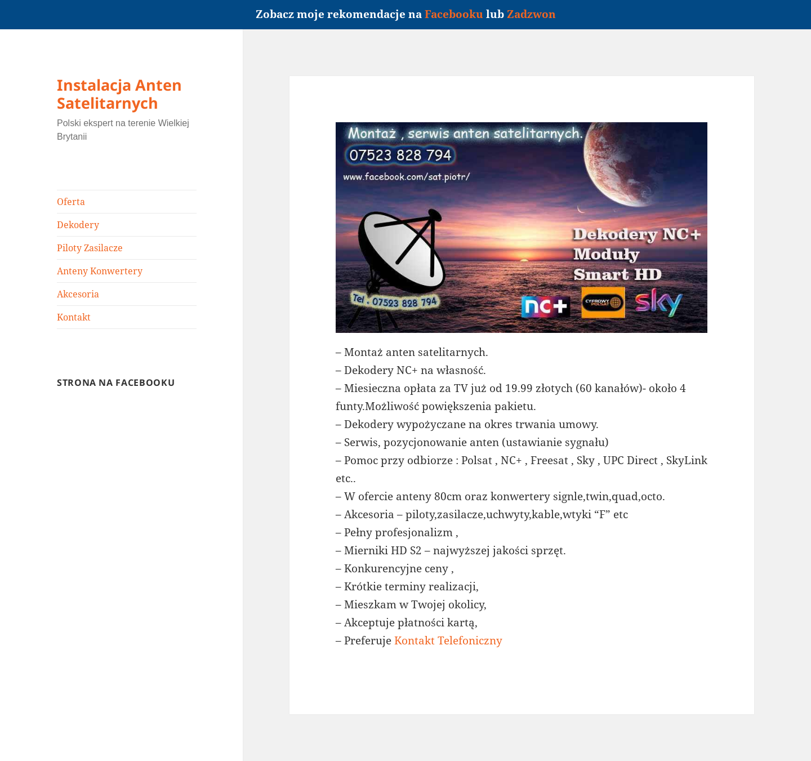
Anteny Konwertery (99, 271)
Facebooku (454, 14)
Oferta (71, 201)
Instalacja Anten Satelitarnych (119, 93)
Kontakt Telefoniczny (448, 640)
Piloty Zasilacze (90, 248)
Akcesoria (78, 294)
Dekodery (78, 225)
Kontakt (74, 317)
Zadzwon (531, 14)
